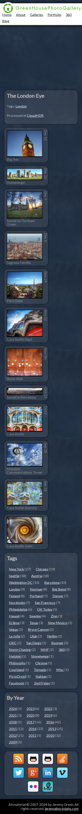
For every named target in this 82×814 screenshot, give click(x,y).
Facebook (16, 683)
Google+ (33, 772)
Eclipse (14, 623)
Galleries (36, 15)
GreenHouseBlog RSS (18, 759)
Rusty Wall (15, 379)
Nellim (52, 636)
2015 (13, 729)
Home (7, 15)
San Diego (33, 643)
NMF (45, 649)
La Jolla (14, 636)
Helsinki (15, 656)
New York (16, 569)
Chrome (41, 663)
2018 (13, 722)
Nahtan (41, 676)
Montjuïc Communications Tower (24, 470)
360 (69, 15)
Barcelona (52, 582)
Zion (54, 616)
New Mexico (57, 623)
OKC (13, 643)
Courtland (16, 670)
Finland (14, 596)
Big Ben (13, 159)
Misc (60, 670)
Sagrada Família (19, 262)
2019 (48, 715)
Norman (36, 589)
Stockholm (17, 602)
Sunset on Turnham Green (21, 222)
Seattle (14, 576)
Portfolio (54, 15)
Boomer (57, 643)
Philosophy (17, 663)
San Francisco (45, 602)
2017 (30, 722)
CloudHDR (35, 115)
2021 (13, 715)
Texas (33, 623)
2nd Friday (42, 683)
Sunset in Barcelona (21, 397)
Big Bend (59, 589)
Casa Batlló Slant (19, 339)
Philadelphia (18, 609)
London (21, 106)
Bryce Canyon (38, 629)
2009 (13, 742)
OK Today (44, 609)
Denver (58, 596)
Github (33, 759)
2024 (13, 708)
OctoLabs (48, 786)
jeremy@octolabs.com (62, 808)
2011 (32, 735)
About (21, 15)
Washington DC (20, 582)
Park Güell (14, 301)
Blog (5, 21)
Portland (36, 596)
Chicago (42, 569)
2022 (48, 708)
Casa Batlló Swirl (19, 546)
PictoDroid (17, 676)
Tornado (40, 670)
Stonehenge (40, 656)
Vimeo (62, 772)
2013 (52, 729)
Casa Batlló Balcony (22, 508)
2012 (13, 735)
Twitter (18, 772)
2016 (50, 722)
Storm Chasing (20, 649)
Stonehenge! (16, 182)
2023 (30, 708)
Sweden (35, 616)
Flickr (33, 786)
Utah (33, 636)
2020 (30, 715)
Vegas (13, 629)
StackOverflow (62, 759)
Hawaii (14, 616)
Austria (36, 576)
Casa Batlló (15, 434)
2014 (32, 729)
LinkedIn (48, 772)
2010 (50, 735)
